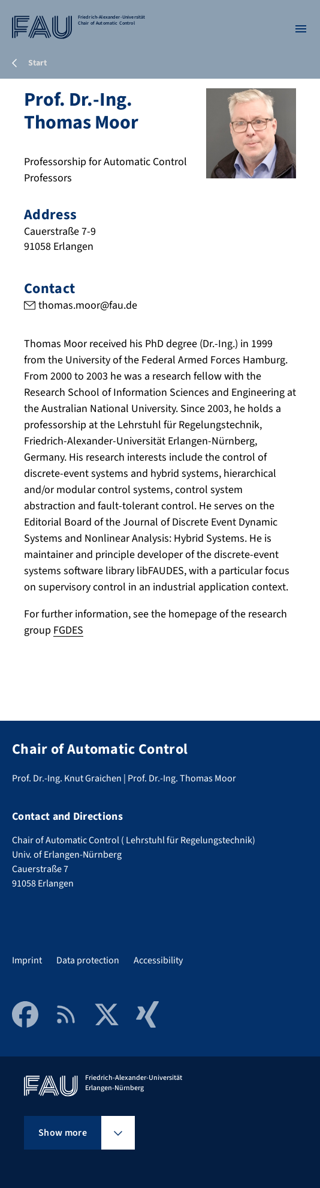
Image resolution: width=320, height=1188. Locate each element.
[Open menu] (301, 29)
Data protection (87, 960)
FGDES (68, 630)
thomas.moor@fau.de (87, 305)
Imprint (27, 960)
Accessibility (158, 960)
